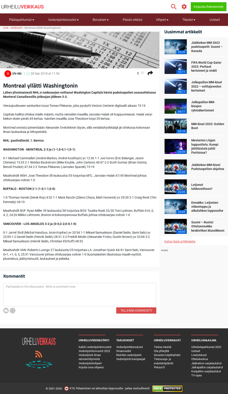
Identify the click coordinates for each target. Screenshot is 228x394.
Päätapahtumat (21, 19)
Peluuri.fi (159, 367)
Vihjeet (162, 19)
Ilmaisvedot (123, 351)
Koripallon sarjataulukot (206, 371)
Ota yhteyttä (161, 351)
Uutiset (215, 19)
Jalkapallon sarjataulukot (207, 367)
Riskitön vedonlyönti (128, 355)
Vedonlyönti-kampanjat (130, 359)
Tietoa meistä (162, 347)
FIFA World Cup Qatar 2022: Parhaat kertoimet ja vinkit (206, 66)
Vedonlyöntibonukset (129, 347)
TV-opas (196, 375)
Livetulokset (199, 355)
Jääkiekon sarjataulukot (206, 363)
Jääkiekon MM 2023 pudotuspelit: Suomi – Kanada (207, 46)
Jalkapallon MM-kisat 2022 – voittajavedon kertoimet (206, 86)
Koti (5, 27)
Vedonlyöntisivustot (63, 19)
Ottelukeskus (199, 359)
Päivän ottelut (132, 19)
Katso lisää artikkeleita (179, 241)
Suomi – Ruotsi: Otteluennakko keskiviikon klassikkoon (207, 226)
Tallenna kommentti (136, 310)
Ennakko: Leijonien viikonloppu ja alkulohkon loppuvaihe (207, 206)
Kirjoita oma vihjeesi (91, 367)
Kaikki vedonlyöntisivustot (95, 347)
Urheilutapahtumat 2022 (206, 347)
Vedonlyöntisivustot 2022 (94, 351)
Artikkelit (16, 27)
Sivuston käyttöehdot (167, 355)
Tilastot (188, 19)
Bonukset (101, 19)
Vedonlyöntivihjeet (90, 363)
